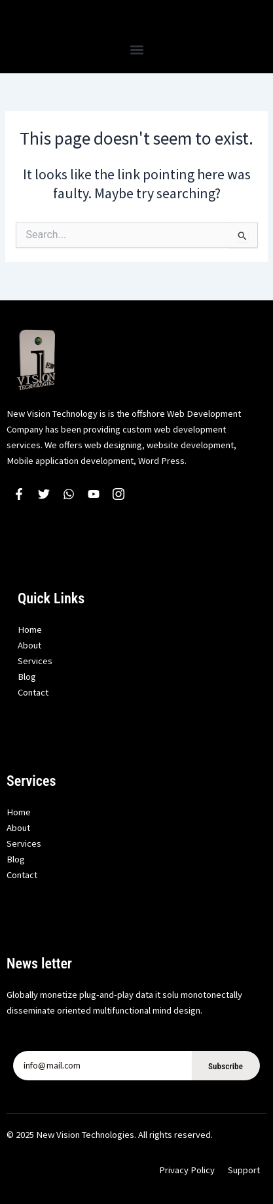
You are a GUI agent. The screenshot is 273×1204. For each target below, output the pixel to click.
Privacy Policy (187, 1170)
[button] (136, 49)
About (29, 645)
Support (244, 1170)
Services (35, 661)
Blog (27, 676)
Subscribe (225, 1066)
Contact (33, 692)
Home (30, 629)
